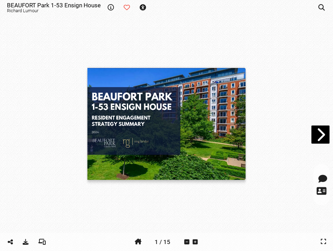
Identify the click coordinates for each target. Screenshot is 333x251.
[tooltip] (111, 7)
